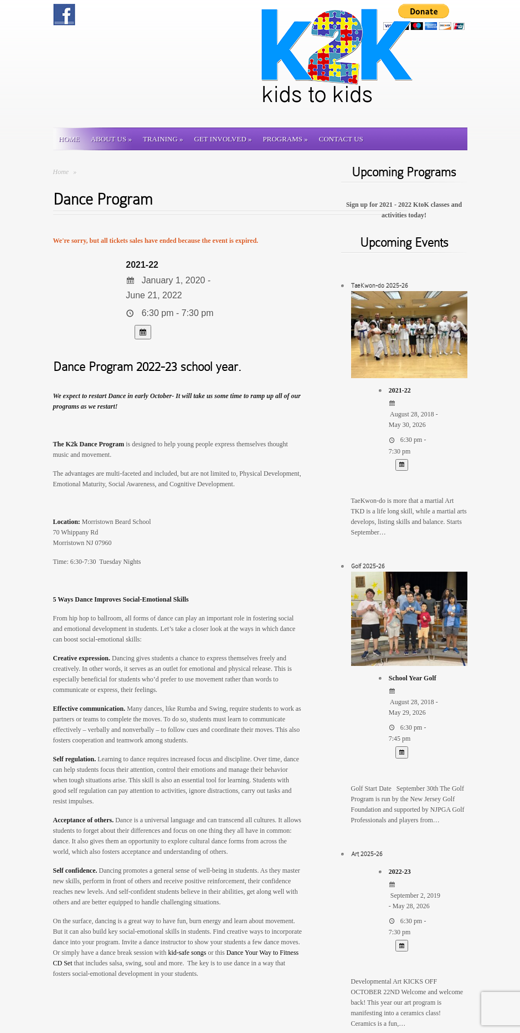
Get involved (223, 139)
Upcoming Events (404, 243)
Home (69, 139)
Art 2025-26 (367, 854)
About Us (111, 139)
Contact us (341, 139)
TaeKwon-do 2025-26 (379, 285)
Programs (285, 139)
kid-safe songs (187, 952)
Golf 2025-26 (368, 566)
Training (163, 139)
